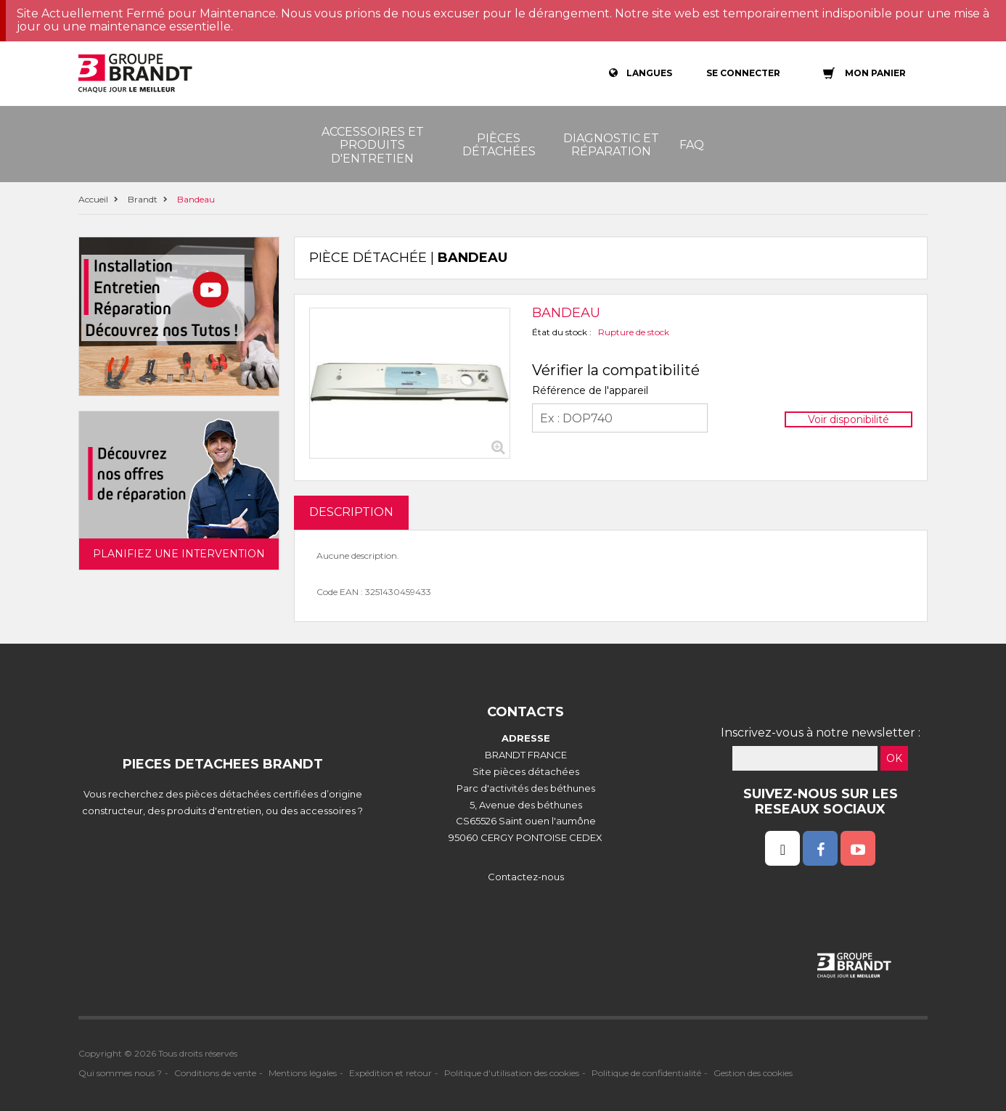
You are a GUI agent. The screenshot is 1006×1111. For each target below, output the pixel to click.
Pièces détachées (499, 144)
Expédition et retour (390, 1072)
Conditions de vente (215, 1072)
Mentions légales (303, 1072)
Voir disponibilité (848, 419)
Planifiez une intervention (179, 553)
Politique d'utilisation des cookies (511, 1072)
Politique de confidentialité (646, 1072)
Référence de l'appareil (590, 390)
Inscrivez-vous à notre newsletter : (820, 732)
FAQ (691, 145)
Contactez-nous (526, 876)
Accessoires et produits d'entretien (373, 145)
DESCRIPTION (351, 512)
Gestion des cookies (753, 1072)
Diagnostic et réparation (611, 144)
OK (894, 758)
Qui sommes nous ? (120, 1072)
